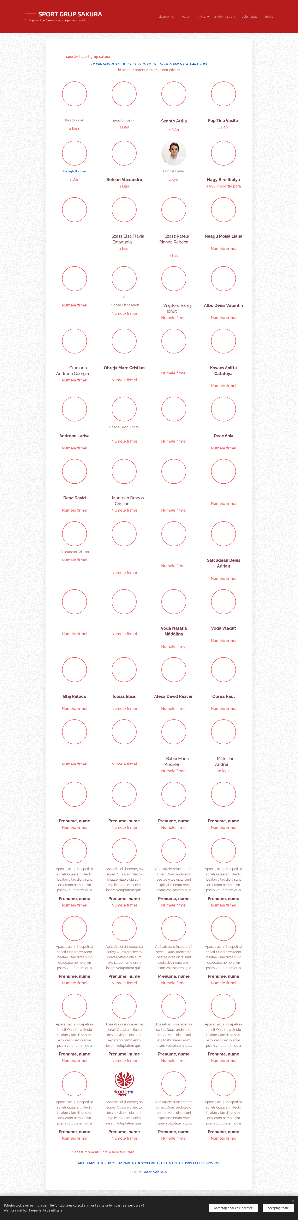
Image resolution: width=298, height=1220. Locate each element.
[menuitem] (163, 16)
